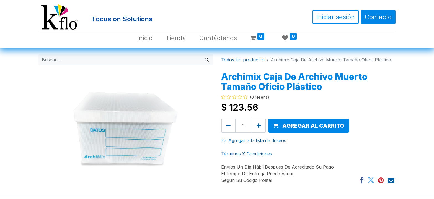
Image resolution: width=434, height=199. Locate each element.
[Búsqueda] (207, 59)
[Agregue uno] (259, 126)
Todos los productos (243, 59)
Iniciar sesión (335, 16)
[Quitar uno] (228, 126)
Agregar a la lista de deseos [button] (254, 140)
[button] (308, 126)
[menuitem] (145, 38)
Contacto (378, 16)
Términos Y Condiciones (246, 153)
